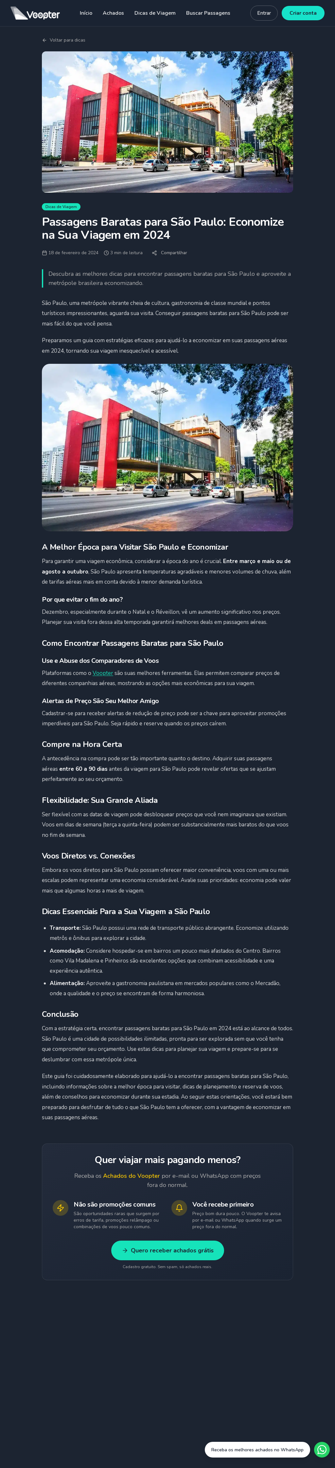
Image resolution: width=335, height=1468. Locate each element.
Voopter (103, 673)
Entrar (264, 13)
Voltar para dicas (63, 40)
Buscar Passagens (208, 13)
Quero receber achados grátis (168, 1250)
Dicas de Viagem (155, 13)
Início (86, 13)
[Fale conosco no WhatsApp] (267, 1450)
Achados (113, 13)
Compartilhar (169, 253)
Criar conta (303, 13)
